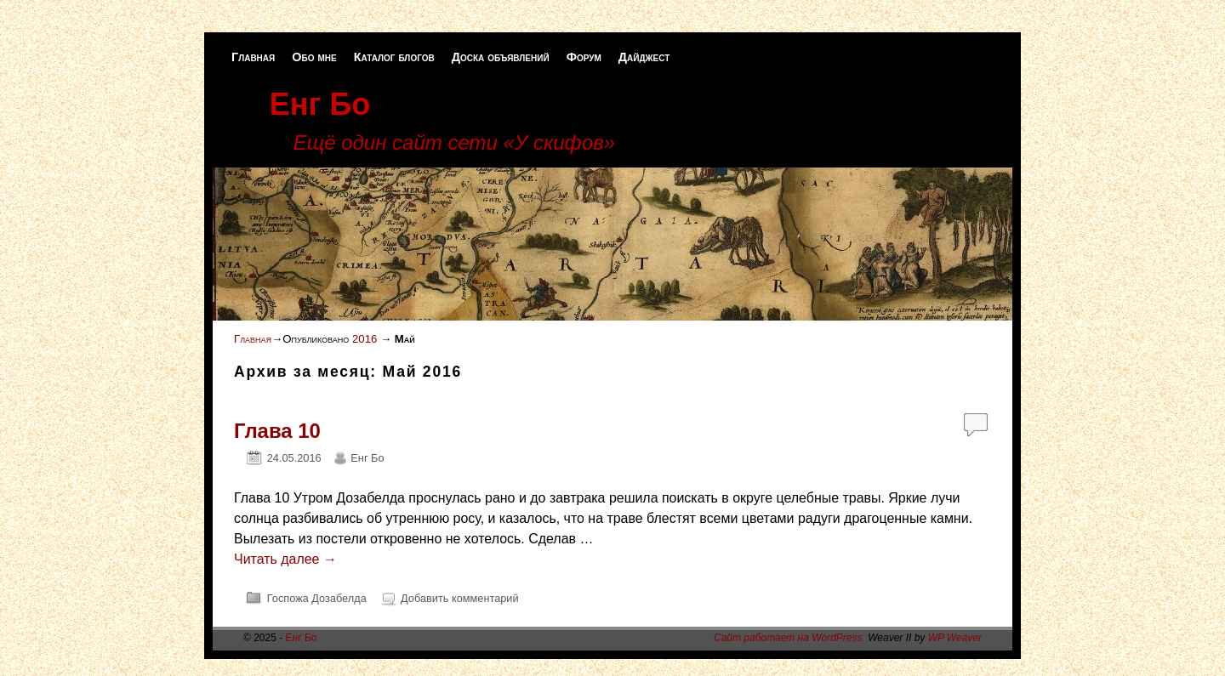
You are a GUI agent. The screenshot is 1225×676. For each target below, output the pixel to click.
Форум (584, 57)
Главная (253, 57)
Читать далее (285, 559)
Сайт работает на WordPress (788, 638)
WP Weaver (955, 638)
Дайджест (644, 57)
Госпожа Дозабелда (317, 598)
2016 (364, 338)
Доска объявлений (501, 57)
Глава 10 (277, 430)
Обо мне (314, 57)
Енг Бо (320, 104)
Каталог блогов (394, 57)
